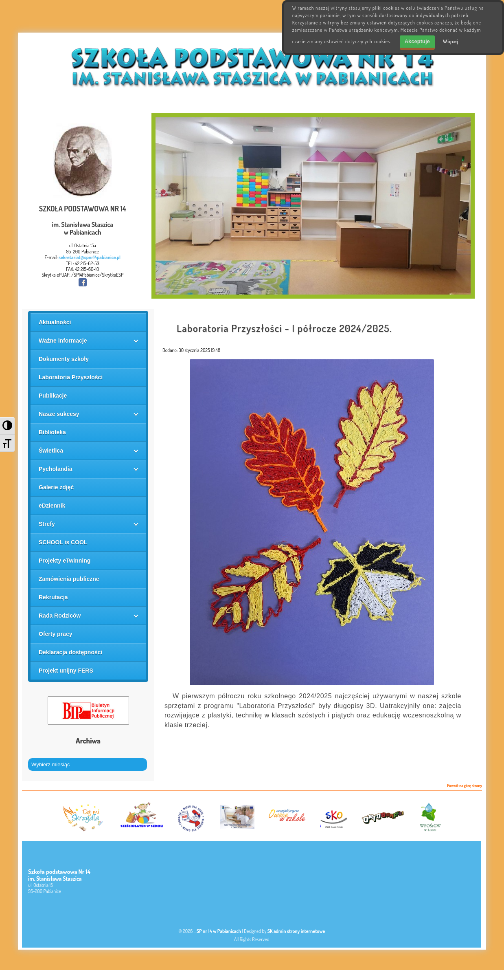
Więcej (451, 41)
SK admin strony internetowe (296, 931)
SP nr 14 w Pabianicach (219, 931)
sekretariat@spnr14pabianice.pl (90, 257)
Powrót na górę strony (464, 786)
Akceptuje (417, 41)
